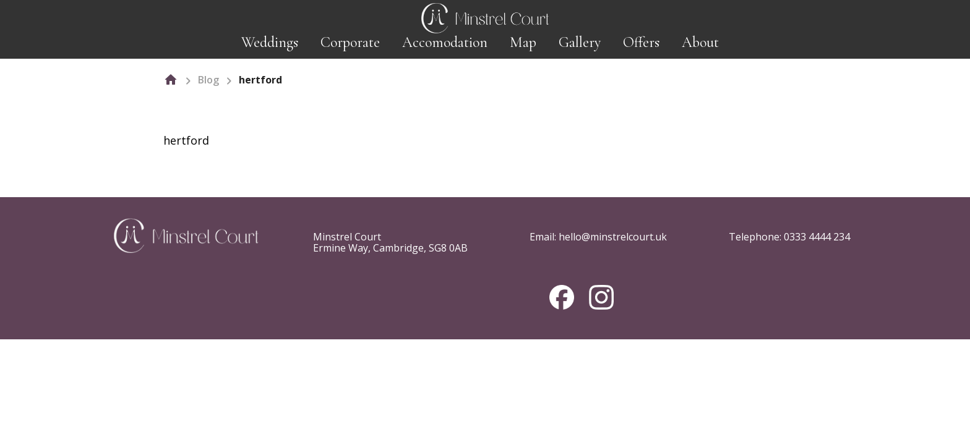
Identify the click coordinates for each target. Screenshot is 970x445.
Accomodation (444, 42)
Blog (208, 80)
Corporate (350, 42)
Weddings (269, 42)
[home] (170, 79)
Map (523, 42)
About (700, 42)
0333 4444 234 (817, 237)
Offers (641, 42)
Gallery (580, 42)
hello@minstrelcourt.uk (613, 237)
